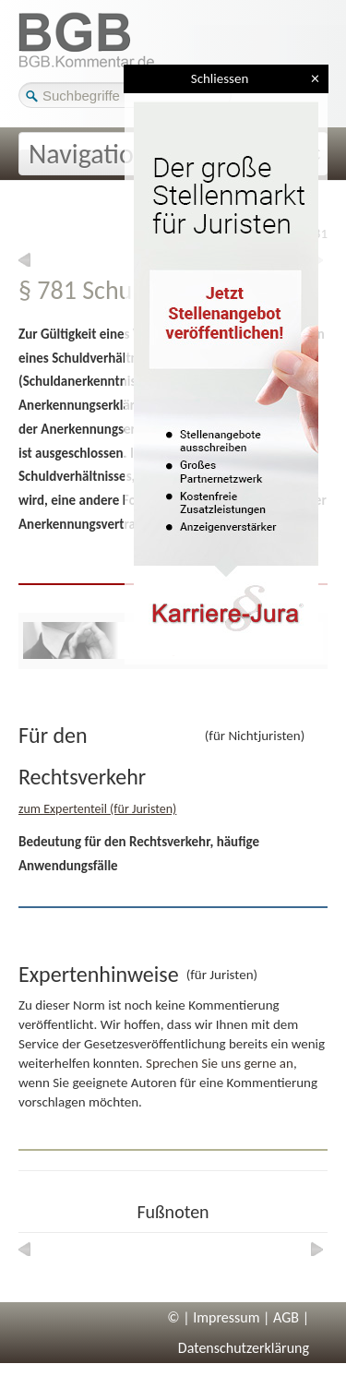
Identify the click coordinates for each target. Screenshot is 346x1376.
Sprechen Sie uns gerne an (219, 1063)
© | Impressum (213, 1317)
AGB (286, 1317)
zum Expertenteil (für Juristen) (97, 809)
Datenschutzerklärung (243, 1348)
